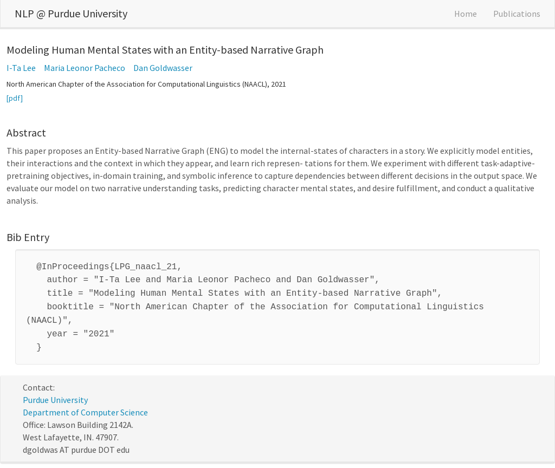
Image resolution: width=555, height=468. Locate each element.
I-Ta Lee (21, 67)
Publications (516, 13)
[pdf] (15, 98)
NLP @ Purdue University (71, 13)
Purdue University (55, 392)
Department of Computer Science (85, 404)
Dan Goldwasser (162, 67)
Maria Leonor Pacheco (84, 67)
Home (465, 13)
